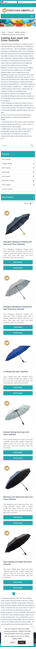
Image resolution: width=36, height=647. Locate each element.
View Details (18, 262)
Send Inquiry (18, 268)
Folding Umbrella (20, 32)
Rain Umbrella (6, 159)
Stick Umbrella (6, 168)
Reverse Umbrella (7, 189)
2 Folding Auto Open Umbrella (15, 372)
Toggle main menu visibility (32, 16)
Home (3, 32)
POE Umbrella (6, 185)
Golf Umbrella (6, 176)
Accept (22, 642)
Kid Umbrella (6, 172)
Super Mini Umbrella (8, 180)
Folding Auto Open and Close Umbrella (13, 34)
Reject (13, 642)
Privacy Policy (17, 638)
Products (10, 32)
